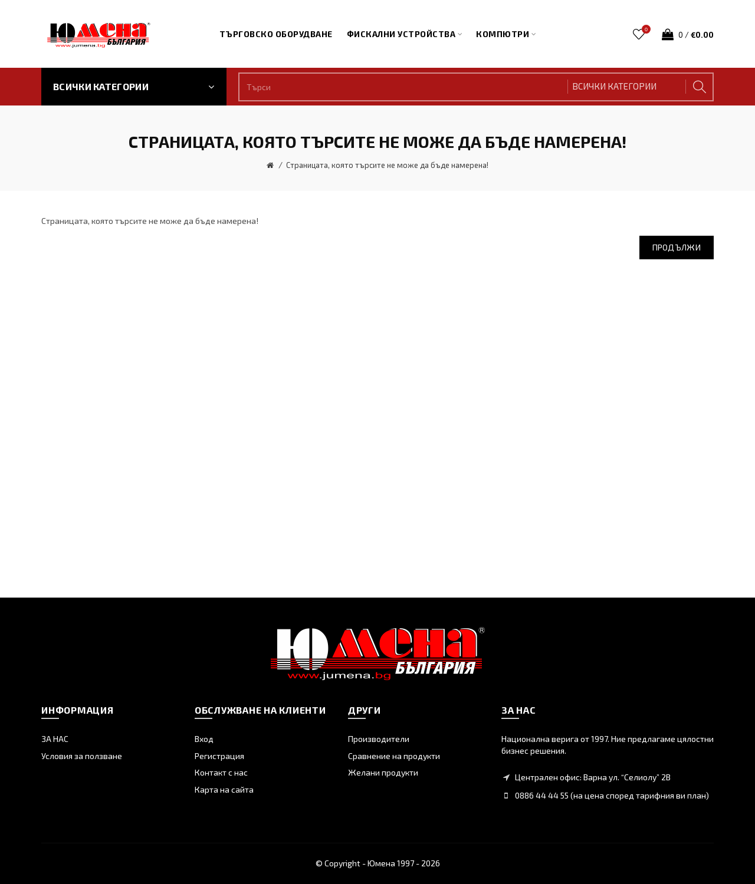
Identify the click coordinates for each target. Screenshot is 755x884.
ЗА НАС (54, 739)
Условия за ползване (81, 756)
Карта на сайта (224, 789)
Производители (378, 739)
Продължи (676, 247)
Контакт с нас (221, 772)
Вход (204, 739)
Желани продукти (383, 772)
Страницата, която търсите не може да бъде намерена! (387, 165)
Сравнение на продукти (394, 756)
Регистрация (219, 756)
